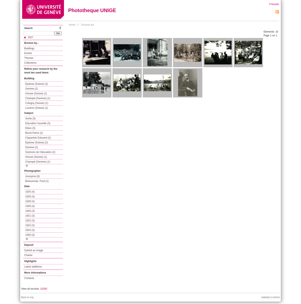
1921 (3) (30, 215)
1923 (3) (30, 225)
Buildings (29, 48)
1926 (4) (30, 196)
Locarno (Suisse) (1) (36, 107)
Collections (30, 62)
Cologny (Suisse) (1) (36, 103)
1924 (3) (30, 230)
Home (72, 24)
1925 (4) (30, 191)
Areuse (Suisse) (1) (36, 93)
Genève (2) (31, 88)
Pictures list (87, 24)
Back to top (27, 297)
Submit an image (33, 250)
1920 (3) (30, 210)
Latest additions (33, 266)
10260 (43, 288)
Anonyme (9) (32, 176)
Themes (28, 58)
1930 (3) (30, 234)
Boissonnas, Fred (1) (36, 181)
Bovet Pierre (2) (34, 132)
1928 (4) (30, 201)
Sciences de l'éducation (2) (40, 152)
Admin (276, 297)
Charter (28, 255)
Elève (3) (30, 128)
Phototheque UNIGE (92, 10)
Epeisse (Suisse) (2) (36, 83)
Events (28, 53)
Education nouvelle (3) (37, 123)
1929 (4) (30, 206)
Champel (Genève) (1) (37, 98)
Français (274, 4)
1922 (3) (30, 220)
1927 (28, 37)
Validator (266, 297)
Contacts (29, 278)
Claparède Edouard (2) (38, 137)
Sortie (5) (30, 118)
